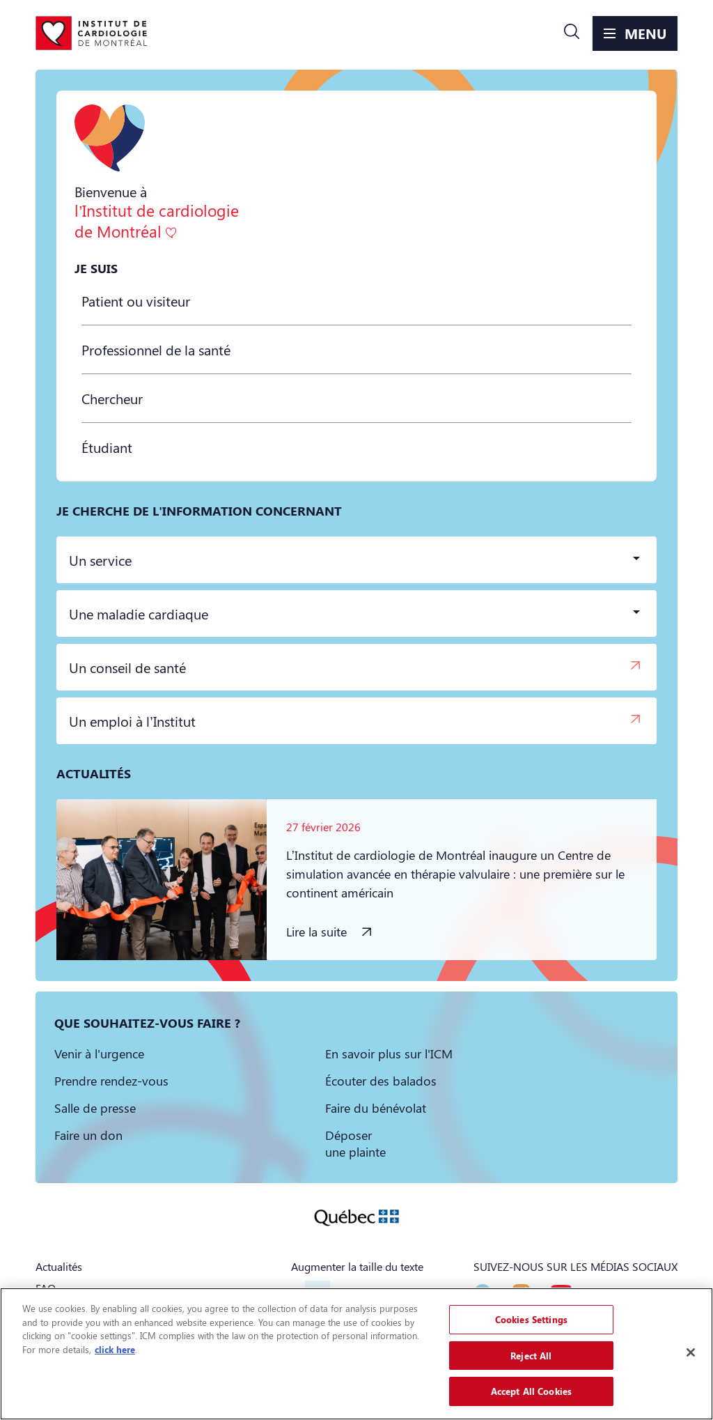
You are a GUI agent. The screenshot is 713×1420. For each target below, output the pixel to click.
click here (115, 1349)
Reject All (530, 1355)
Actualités (59, 1266)
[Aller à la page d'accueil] (91, 33)
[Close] (690, 1352)
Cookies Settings (531, 1319)
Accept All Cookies (531, 1391)
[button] (571, 33)
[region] (356, 1354)
